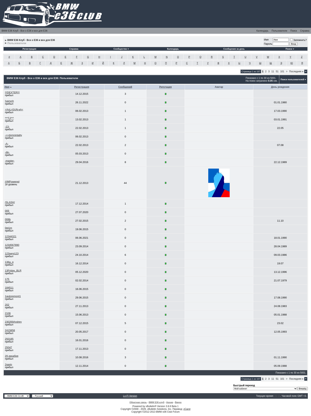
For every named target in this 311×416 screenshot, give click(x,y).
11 (272, 71)
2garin (8, 364)
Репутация (165, 87)
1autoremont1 (13, 296)
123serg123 (12, 253)
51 (277, 71)
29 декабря (11, 355)
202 (7, 304)
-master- (9, 160)
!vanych (9, 100)
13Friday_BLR (13, 270)
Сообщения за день (234, 49)
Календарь (262, 30)
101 (282, 71)
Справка (304, 30)
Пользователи (279, 30)
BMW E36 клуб (156, 402)
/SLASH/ (10, 202)
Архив (169, 402)
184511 (9, 287)
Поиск (293, 30)
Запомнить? (298, 40)
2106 (8, 313)
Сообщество (121, 49)
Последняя (296, 71)
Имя (266, 39)
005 (7, 210)
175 (7, 279)
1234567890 (12, 244)
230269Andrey (13, 321)
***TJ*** (9, 118)
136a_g (9, 262)
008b (8, 219)
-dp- (7, 152)
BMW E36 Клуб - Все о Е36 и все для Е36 (24, 30)
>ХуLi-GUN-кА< (14, 109)
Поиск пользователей (292, 79)
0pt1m (8, 227)
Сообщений (125, 87)
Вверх (178, 402)
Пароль (268, 43)
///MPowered (12, 181)
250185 (9, 338)
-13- (7, 126)
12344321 (10, 236)
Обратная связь (138, 402)
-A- (6, 143)
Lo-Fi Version (130, 396)
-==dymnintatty (13, 135)
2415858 (10, 330)
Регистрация (29, 49)
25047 (8, 347)
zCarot (186, 409)
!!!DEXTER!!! (12, 92)
